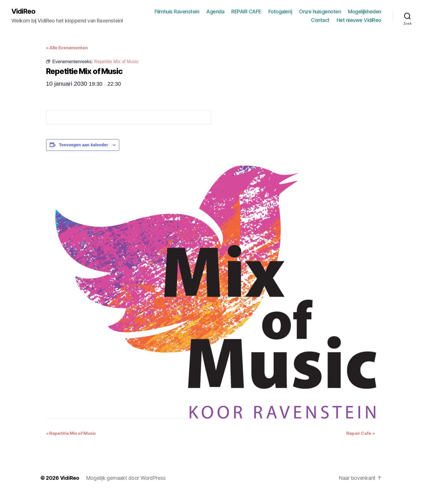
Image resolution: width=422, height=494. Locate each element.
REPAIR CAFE (246, 12)
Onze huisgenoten (320, 12)
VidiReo (23, 11)
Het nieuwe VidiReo (359, 20)
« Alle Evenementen (67, 47)
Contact (320, 20)
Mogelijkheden (364, 12)
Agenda (215, 12)
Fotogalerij (280, 12)
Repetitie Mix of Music (71, 433)
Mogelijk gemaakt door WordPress (126, 478)
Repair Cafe (360, 433)
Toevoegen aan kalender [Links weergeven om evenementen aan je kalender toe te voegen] (83, 145)
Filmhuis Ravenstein (177, 12)
